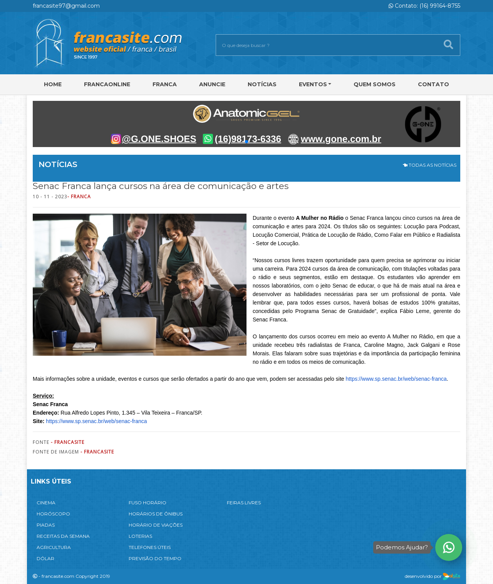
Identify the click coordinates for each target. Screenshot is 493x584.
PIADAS (46, 525)
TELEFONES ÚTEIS (150, 547)
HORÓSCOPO (53, 514)
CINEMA (46, 502)
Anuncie (212, 84)
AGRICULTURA (54, 547)
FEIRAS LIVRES (244, 502)
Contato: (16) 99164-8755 (424, 5)
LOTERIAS (140, 536)
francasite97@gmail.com (66, 5)
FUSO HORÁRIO (147, 502)
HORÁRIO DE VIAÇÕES (156, 525)
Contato (433, 84)
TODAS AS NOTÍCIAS (429, 165)
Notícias (262, 84)
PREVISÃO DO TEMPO (155, 558)
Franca (165, 84)
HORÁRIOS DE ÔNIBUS (156, 514)
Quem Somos (375, 84)
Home (53, 84)
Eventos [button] (313, 84)
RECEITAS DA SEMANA (63, 536)
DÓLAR (45, 558)
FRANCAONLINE (107, 84)
